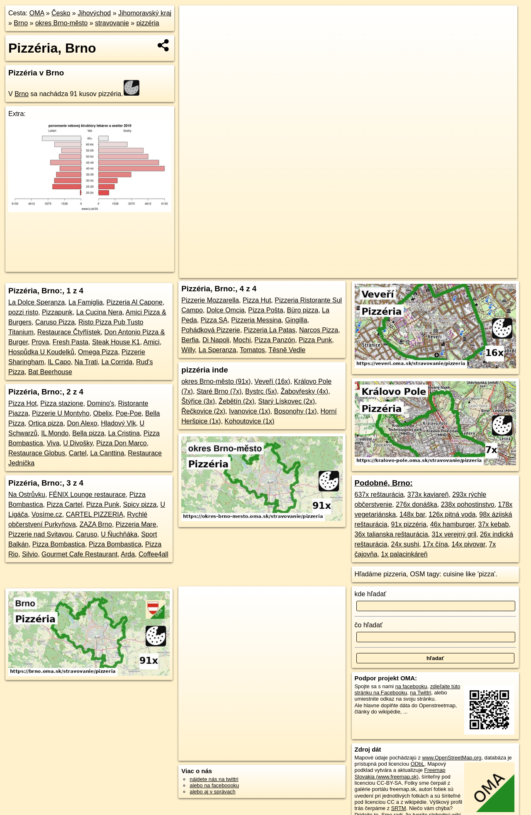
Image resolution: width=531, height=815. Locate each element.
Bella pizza (88, 433)
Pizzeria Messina (256, 320)
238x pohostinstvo (467, 504)
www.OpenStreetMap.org (451, 758)
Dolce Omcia (226, 310)
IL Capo (59, 361)
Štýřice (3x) (198, 401)
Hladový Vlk (118, 423)
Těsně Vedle (286, 349)
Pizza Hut (257, 300)
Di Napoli (215, 339)
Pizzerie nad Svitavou (40, 534)
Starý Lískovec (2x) (286, 401)
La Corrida (116, 361)
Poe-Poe (128, 413)
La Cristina (123, 433)
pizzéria (147, 23)
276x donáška (416, 504)
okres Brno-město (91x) (216, 381)
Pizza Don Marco (121, 443)
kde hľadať (371, 593)
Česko (60, 13)
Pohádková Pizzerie (210, 330)
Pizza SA (214, 320)
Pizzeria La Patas (270, 330)
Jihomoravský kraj (144, 13)
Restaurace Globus (36, 453)
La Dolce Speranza (36, 302)
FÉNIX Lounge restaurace (87, 494)
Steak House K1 (116, 342)
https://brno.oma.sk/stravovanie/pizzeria (472, 271)
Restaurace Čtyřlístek (69, 332)
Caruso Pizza (55, 322)
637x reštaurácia (379, 494)
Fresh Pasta (70, 342)
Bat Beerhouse (50, 371)
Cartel (78, 453)
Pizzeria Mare (136, 524)
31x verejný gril (453, 534)
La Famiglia (85, 302)
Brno (21, 23)
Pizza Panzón (274, 339)
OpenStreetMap (359, 271)
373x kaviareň (428, 494)
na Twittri (420, 692)
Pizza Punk (102, 504)
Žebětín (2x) (236, 401)
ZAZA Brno (96, 524)
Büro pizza (303, 310)
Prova (40, 342)
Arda (128, 554)
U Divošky (78, 443)
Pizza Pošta (265, 310)
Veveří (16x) (272, 381)
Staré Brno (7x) (219, 391)
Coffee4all (153, 554)
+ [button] (193, 19)
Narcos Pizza (318, 330)
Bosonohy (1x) (295, 411)
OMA (36, 13)
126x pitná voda (452, 514)
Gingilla (296, 320)
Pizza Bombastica (58, 544)
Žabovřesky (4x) (304, 391)
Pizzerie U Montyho (61, 413)
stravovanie (112, 23)
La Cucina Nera (99, 312)
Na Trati (86, 361)
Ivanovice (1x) (249, 411)
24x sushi (405, 544)
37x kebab (493, 524)
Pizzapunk (57, 312)
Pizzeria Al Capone (135, 302)
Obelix (102, 413)
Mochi (242, 339)
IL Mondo (54, 433)
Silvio (30, 554)
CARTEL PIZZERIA (95, 514)
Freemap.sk (402, 271)
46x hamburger (452, 524)
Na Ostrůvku (26, 494)
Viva (52, 443)
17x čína (435, 544)
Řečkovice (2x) (203, 411)
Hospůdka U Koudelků (41, 352)
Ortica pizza (45, 423)
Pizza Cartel (64, 504)
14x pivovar (468, 544)
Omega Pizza (98, 352)
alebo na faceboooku (214, 785)
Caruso (86, 534)
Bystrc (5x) (261, 391)
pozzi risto (23, 312)
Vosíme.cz (47, 514)
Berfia (190, 339)
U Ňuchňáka (119, 534)
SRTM (398, 808)
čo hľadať (369, 625)
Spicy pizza (140, 504)
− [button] (193, 32)
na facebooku (411, 686)
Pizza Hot (22, 403)
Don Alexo (82, 423)
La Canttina (107, 453)
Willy (188, 349)
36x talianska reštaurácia (391, 534)
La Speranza (217, 349)
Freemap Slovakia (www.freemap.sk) (400, 773)
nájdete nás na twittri (214, 779)
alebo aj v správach (212, 791)
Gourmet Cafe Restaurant (79, 554)
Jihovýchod (94, 13)
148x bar (412, 514)
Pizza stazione (61, 403)
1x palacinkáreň (404, 554)
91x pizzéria (408, 524)
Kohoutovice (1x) (249, 421)
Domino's (100, 403)
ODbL (417, 764)
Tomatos (252, 349)
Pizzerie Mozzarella (210, 300)
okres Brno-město (61, 23)
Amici (152, 342)
